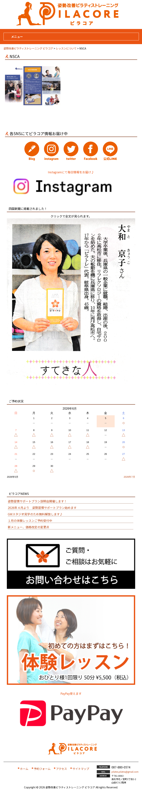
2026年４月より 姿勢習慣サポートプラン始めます (42, 507)
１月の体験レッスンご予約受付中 (30, 520)
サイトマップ (80, 769)
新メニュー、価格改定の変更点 (28, 527)
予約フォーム (42, 769)
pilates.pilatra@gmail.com (124, 771)
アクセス (61, 769)
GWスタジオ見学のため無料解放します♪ (35, 514)
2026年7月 (129, 476)
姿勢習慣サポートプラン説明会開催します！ (37, 501)
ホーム (24, 769)
